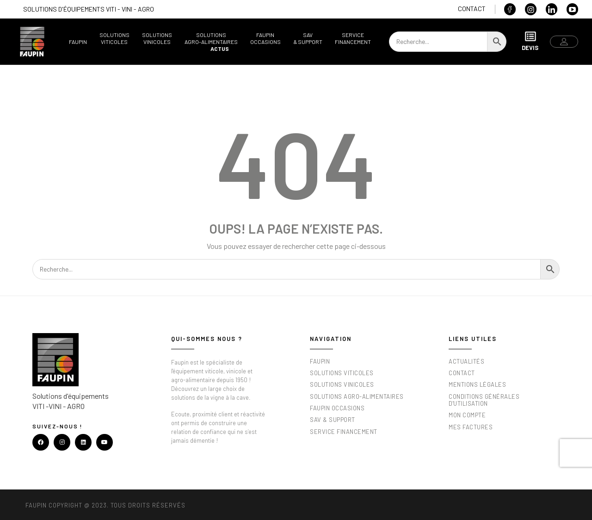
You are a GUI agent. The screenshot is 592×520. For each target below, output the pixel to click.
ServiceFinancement (353, 38)
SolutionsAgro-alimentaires (211, 38)
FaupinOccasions (265, 38)
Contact (472, 8)
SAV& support (307, 38)
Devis (530, 41)
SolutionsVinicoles (157, 38)
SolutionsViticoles (114, 38)
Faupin (78, 41)
